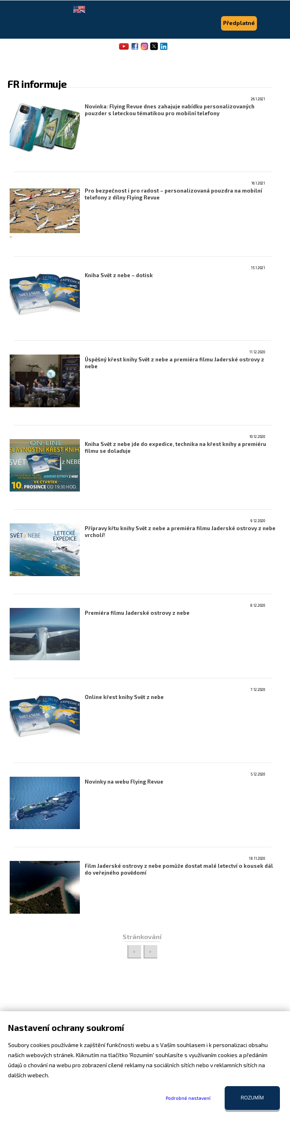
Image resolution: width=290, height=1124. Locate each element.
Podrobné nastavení (188, 1098)
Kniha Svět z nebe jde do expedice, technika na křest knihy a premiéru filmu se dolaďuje (175, 447)
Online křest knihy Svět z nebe (124, 697)
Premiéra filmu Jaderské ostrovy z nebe (137, 613)
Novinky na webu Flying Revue (124, 781)
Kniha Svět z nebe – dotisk (119, 275)
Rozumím (252, 1098)
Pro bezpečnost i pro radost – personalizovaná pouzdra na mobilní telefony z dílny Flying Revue (173, 194)
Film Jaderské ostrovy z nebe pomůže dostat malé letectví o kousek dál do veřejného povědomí (179, 869)
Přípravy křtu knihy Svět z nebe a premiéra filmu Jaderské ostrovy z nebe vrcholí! (180, 531)
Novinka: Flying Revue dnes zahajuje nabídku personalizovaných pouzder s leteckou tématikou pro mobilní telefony (170, 109)
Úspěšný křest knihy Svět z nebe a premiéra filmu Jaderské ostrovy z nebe (174, 362)
